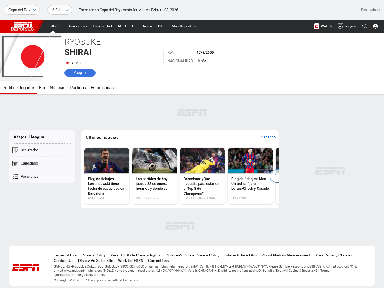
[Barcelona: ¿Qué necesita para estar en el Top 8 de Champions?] (202, 176)
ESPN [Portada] (22, 26)
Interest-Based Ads (240, 255)
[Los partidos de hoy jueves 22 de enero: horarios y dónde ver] (154, 176)
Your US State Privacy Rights (136, 255)
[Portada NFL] (75, 26)
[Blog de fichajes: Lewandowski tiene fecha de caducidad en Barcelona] (106, 176)
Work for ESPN (130, 260)
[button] (364, 26)
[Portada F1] (134, 26)
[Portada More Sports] (184, 26)
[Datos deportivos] (60, 9)
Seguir (80, 73)
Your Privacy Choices (333, 255)
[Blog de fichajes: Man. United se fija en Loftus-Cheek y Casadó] (250, 176)
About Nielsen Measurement (286, 255)
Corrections (158, 260)
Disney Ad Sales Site (95, 260)
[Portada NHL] (162, 26)
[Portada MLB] (122, 26)
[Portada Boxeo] (147, 26)
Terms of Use (65, 255)
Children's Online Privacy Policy (193, 255)
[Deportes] (22, 9)
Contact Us (63, 260)
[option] (106, 176)
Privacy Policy (93, 255)
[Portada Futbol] (52, 26)
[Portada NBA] (102, 26)
